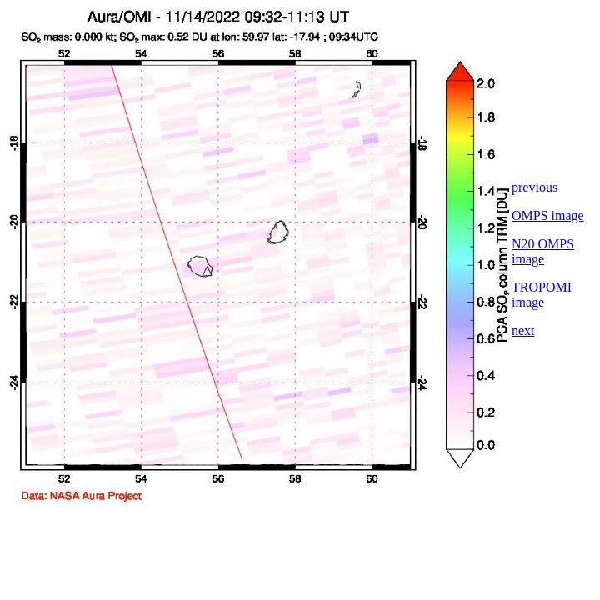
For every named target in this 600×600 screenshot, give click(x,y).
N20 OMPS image (543, 251)
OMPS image (548, 215)
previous (535, 187)
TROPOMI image (542, 294)
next (523, 330)
